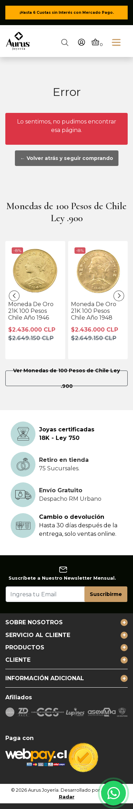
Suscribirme (106, 594)
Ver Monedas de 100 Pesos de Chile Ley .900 (66, 378)
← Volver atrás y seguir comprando (66, 158)
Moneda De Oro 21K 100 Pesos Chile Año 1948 (93, 311)
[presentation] (14, 296)
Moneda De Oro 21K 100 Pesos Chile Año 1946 (31, 311)
